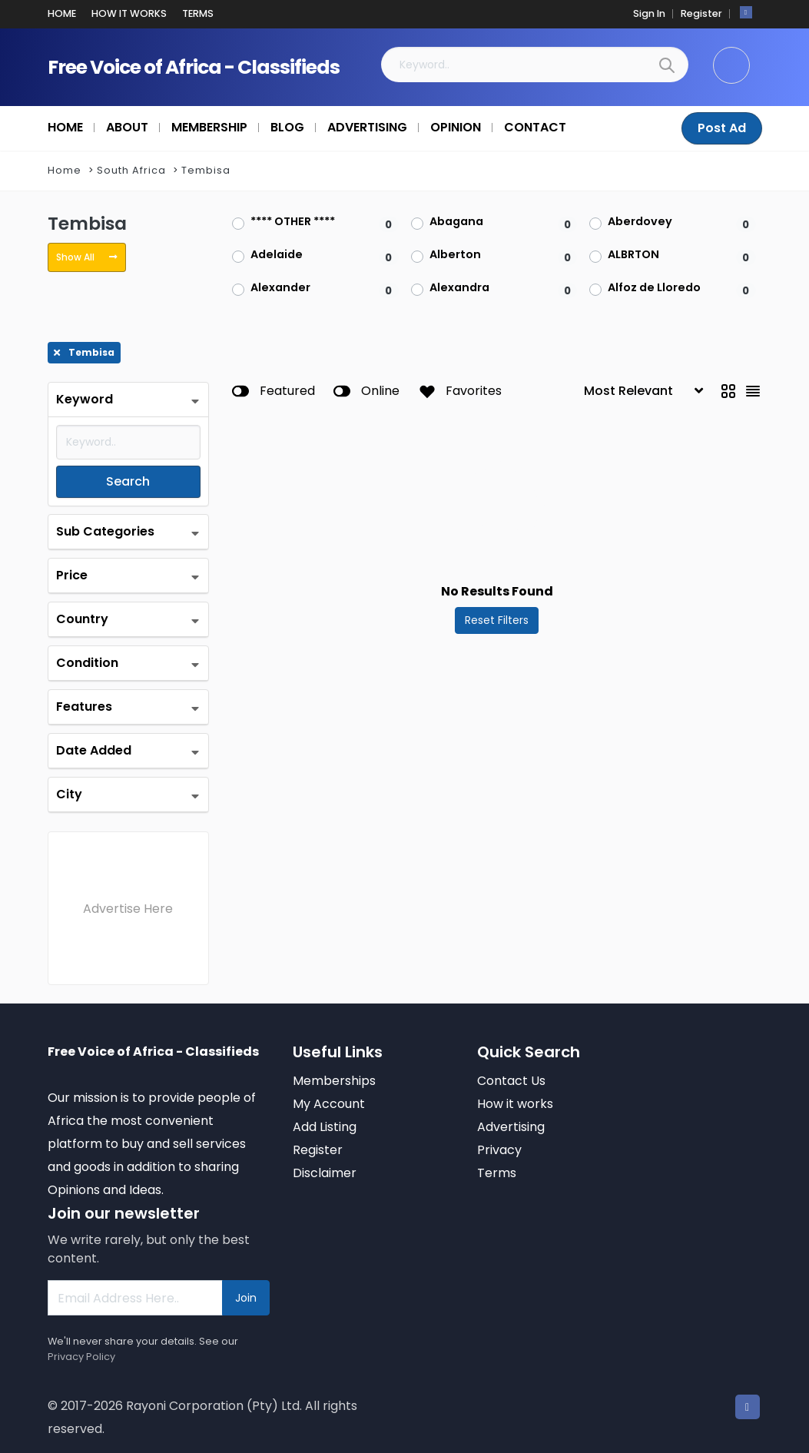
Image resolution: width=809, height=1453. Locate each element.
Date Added (93, 750)
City (69, 794)
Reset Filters (497, 620)
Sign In (649, 13)
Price (72, 575)
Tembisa (205, 170)
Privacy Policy (81, 1356)
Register (701, 13)
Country (82, 619)
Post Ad (722, 128)
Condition (87, 663)
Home (64, 170)
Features (84, 706)
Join (246, 1297)
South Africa (131, 170)
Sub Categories (105, 531)
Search (128, 481)
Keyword (84, 399)
